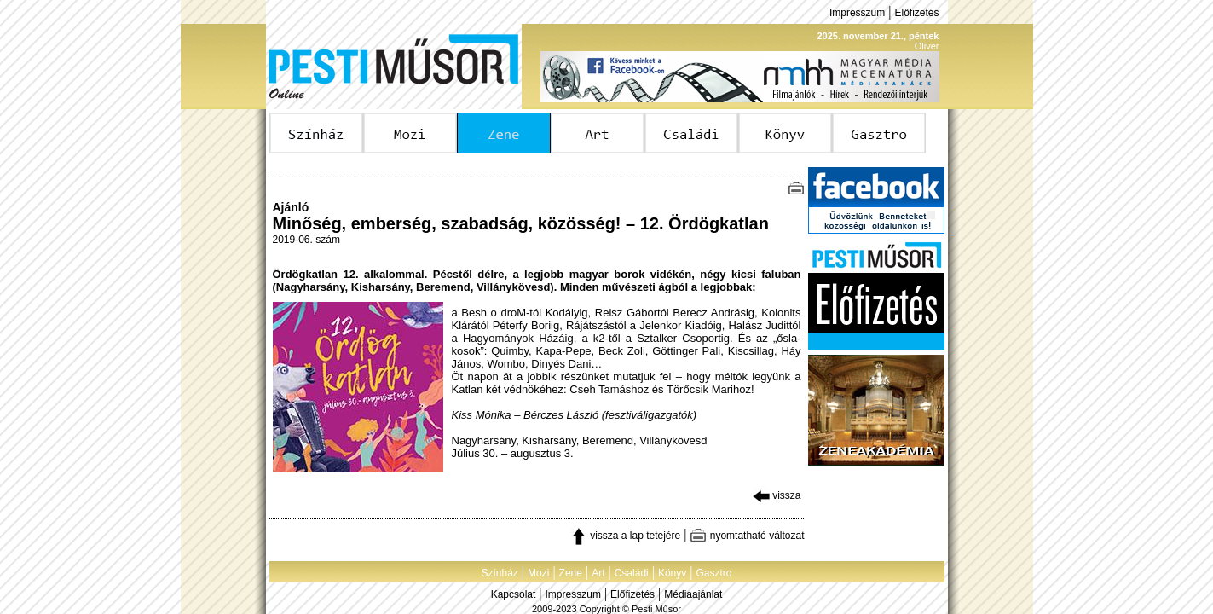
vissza (777, 495)
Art (598, 573)
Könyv (672, 573)
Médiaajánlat (693, 594)
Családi (632, 573)
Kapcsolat (513, 594)
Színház (499, 573)
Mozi (538, 573)
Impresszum (857, 13)
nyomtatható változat (747, 536)
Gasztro (714, 573)
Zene (570, 573)
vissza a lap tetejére (625, 536)
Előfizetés (916, 13)
